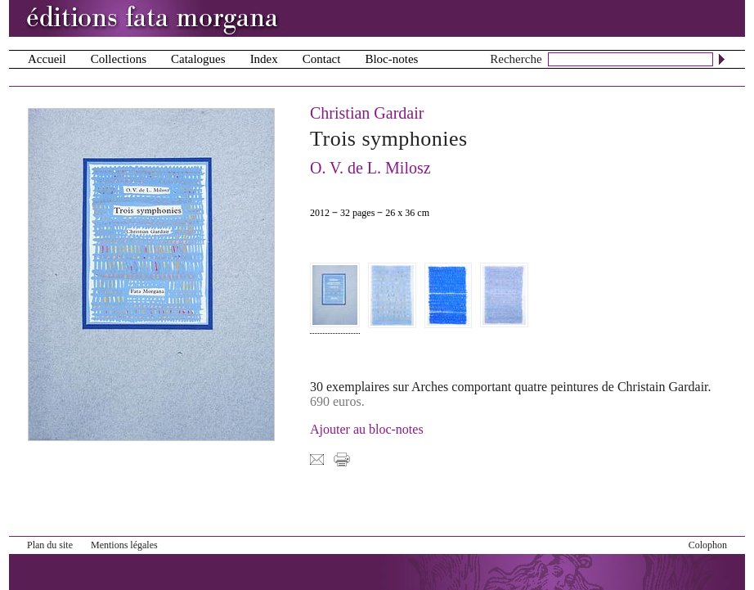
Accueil (47, 58)
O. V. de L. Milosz (370, 168)
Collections (118, 58)
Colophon (708, 545)
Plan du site (50, 545)
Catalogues (198, 58)
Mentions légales (124, 545)
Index (264, 58)
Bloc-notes (391, 58)
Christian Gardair (367, 113)
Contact (322, 58)
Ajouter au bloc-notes (367, 429)
